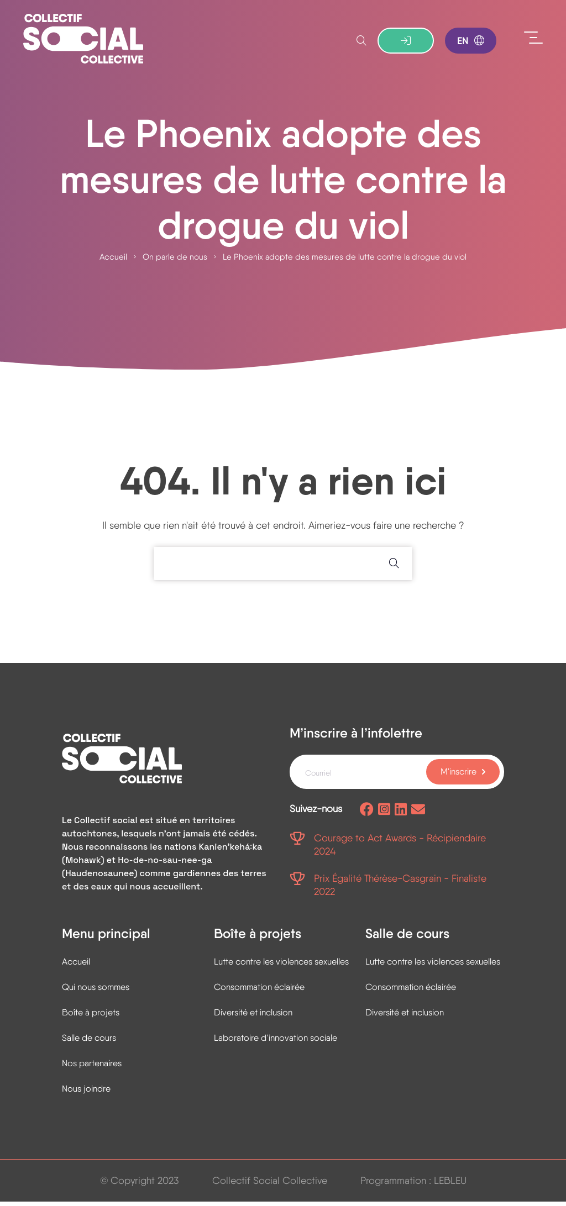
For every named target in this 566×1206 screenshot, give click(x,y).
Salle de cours (89, 1042)
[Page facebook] (367, 814)
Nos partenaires (92, 1067)
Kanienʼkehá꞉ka (230, 851)
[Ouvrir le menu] (533, 38)
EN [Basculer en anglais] (470, 41)
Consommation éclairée (259, 991)
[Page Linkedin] (401, 814)
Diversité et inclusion (253, 1017)
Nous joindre (86, 1093)
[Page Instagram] (384, 814)
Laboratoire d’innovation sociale (275, 1042)
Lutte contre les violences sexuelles (281, 966)
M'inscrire (458, 776)
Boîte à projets (90, 1017)
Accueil (113, 260)
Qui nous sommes (95, 991)
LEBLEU (450, 1185)
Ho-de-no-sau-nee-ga (165, 865)
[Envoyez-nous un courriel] (418, 814)
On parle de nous (175, 260)
